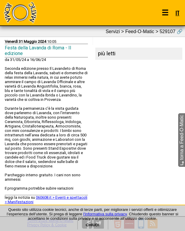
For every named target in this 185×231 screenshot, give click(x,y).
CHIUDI (92, 225)
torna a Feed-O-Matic (181, 140)
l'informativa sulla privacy (105, 214)
